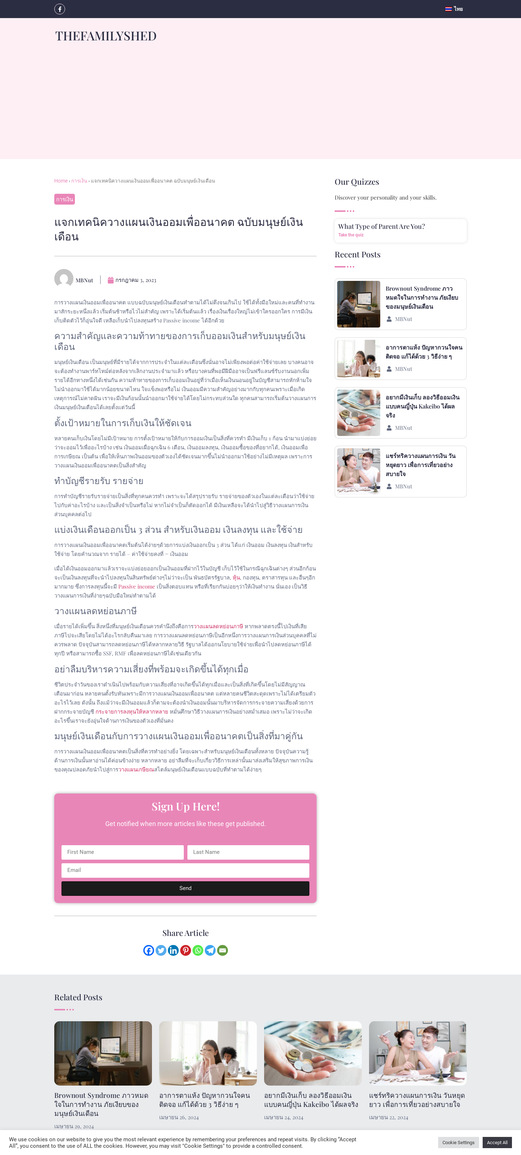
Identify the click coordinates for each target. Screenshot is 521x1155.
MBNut (403, 318)
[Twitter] (161, 950)
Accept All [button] (497, 1142)
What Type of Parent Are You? (381, 226)
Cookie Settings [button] (458, 1142)
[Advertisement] (260, 108)
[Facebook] (148, 950)
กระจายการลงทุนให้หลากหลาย (132, 711)
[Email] (222, 950)
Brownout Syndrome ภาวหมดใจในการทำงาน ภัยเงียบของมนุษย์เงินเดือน (422, 297)
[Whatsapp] (197, 950)
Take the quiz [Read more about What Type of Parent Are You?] (351, 235)
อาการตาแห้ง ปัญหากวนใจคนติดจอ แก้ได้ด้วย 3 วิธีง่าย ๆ (204, 1099)
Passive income (136, 586)
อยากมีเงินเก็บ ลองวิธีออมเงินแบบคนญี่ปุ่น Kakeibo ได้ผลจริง (422, 406)
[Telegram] (210, 950)
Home (61, 181)
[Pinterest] (185, 950)
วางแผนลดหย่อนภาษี (218, 626)
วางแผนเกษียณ (136, 769)
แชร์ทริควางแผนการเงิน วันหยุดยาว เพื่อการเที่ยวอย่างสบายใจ (421, 465)
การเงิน (79, 181)
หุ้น (236, 577)
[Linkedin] (173, 950)
